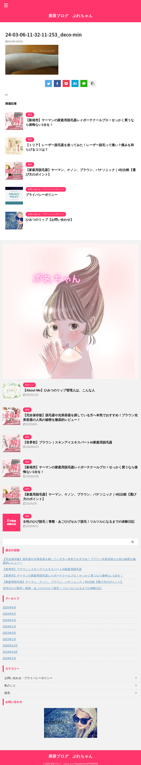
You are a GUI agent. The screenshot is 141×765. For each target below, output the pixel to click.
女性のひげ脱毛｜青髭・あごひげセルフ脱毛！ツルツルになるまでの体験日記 (78, 521)
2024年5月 (9, 613)
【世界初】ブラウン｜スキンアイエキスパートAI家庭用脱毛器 (67, 442)
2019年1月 (9, 658)
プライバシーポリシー (41, 195)
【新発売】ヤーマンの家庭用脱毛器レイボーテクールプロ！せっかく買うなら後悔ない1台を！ (63, 575)
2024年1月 (9, 626)
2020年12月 (10, 645)
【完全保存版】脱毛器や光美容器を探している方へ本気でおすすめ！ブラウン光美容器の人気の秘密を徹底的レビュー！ (69, 561)
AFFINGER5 (92, 764)
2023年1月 (9, 639)
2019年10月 (10, 651)
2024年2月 (9, 620)
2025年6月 (9, 607)
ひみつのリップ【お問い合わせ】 (49, 219)
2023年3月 (9, 632)
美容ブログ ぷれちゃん (70, 16)
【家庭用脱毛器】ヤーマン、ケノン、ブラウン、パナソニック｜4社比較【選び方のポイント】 (63, 581)
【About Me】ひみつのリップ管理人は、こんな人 (59, 390)
